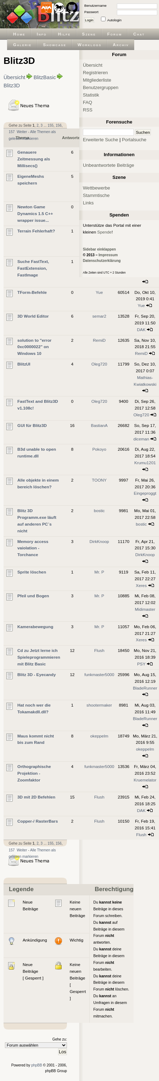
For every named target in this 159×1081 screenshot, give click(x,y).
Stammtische (96, 195)
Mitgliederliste (97, 80)
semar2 (99, 316)
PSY (141, 664)
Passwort (91, 12)
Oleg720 (99, 364)
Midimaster (145, 609)
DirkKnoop (99, 541)
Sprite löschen (31, 572)
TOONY (99, 480)
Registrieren (95, 72)
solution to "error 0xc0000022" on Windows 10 (34, 347)
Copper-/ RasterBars (37, 821)
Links (88, 202)
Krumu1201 (145, 462)
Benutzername (95, 5)
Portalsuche (134, 139)
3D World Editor (33, 316)
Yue (99, 292)
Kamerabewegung (35, 626)
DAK (141, 329)
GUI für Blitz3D (32, 425)
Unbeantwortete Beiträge (108, 165)
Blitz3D (12, 85)
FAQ (87, 102)
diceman (141, 439)
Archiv (121, 44)
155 (50, 125)
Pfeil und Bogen (33, 595)
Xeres (141, 585)
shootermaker (99, 705)
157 (12, 132)
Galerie (22, 44)
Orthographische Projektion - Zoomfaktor (34, 773)
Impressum (108, 255)
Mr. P (99, 572)
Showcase (54, 44)
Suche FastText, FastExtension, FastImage (33, 268)
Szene (89, 34)
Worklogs (89, 44)
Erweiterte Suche (100, 139)
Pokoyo (99, 449)
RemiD (99, 340)
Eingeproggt (145, 493)
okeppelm (99, 736)
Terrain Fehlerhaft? (36, 231)
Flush (99, 650)
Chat (138, 34)
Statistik (91, 95)
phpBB (36, 1065)
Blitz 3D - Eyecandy (36, 674)
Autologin (114, 20)
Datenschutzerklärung (102, 261)
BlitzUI (23, 364)
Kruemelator (145, 780)
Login (89, 20)
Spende (104, 232)
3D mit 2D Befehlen (36, 797)
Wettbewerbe (96, 188)
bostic (99, 510)
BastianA (99, 425)
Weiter (22, 132)
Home (19, 34)
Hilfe (64, 34)
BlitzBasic (45, 77)
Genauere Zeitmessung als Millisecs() (33, 159)
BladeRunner (145, 688)
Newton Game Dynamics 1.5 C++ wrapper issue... (35, 213)
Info (42, 34)
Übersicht (14, 77)
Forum (114, 34)
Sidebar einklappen (99, 249)
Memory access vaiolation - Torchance (33, 548)
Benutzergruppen (100, 87)
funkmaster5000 (99, 674)
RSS (87, 110)
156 (59, 125)
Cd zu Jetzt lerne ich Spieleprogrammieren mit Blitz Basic (38, 657)
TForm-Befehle (32, 292)
